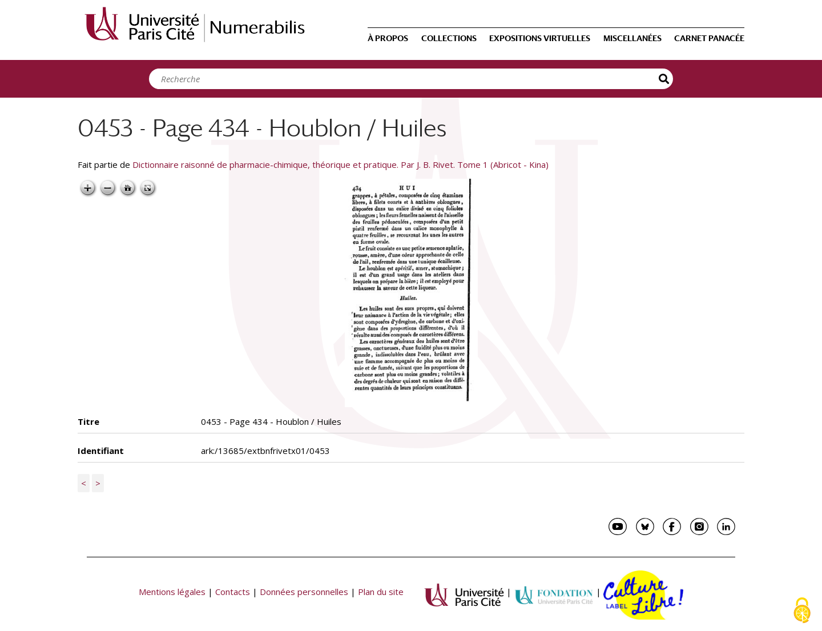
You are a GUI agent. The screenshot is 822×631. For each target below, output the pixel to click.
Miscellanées (632, 38)
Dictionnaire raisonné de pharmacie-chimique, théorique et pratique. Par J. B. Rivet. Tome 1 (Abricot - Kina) (340, 164)
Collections (449, 38)
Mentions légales (172, 591)
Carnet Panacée (709, 38)
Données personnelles (304, 591)
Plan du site (381, 591)
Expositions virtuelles (539, 38)
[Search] (408, 79)
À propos (388, 38)
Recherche (664, 79)
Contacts (232, 591)
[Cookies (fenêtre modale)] (802, 611)
